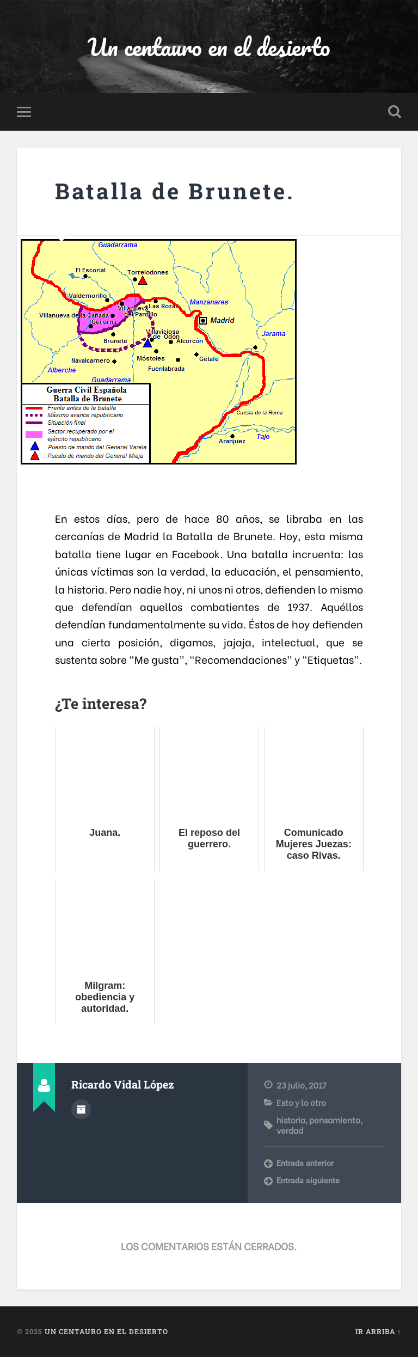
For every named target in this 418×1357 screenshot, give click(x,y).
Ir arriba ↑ (378, 1331)
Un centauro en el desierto (209, 46)
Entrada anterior (305, 1163)
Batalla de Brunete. (174, 190)
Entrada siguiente (308, 1180)
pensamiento (334, 1120)
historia (290, 1120)
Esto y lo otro (301, 1102)
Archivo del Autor (81, 1109)
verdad (289, 1130)
